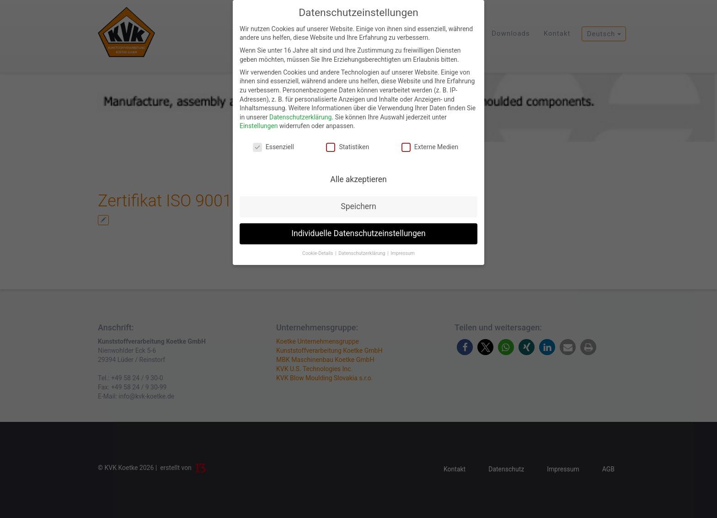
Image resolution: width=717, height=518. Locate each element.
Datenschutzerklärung (300, 117)
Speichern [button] (358, 206)
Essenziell (273, 147)
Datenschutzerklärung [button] (362, 253)
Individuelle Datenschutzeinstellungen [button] (358, 233)
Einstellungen (259, 126)
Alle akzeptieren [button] (358, 179)
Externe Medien (429, 147)
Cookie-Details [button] (318, 253)
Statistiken (347, 147)
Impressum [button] (403, 253)
